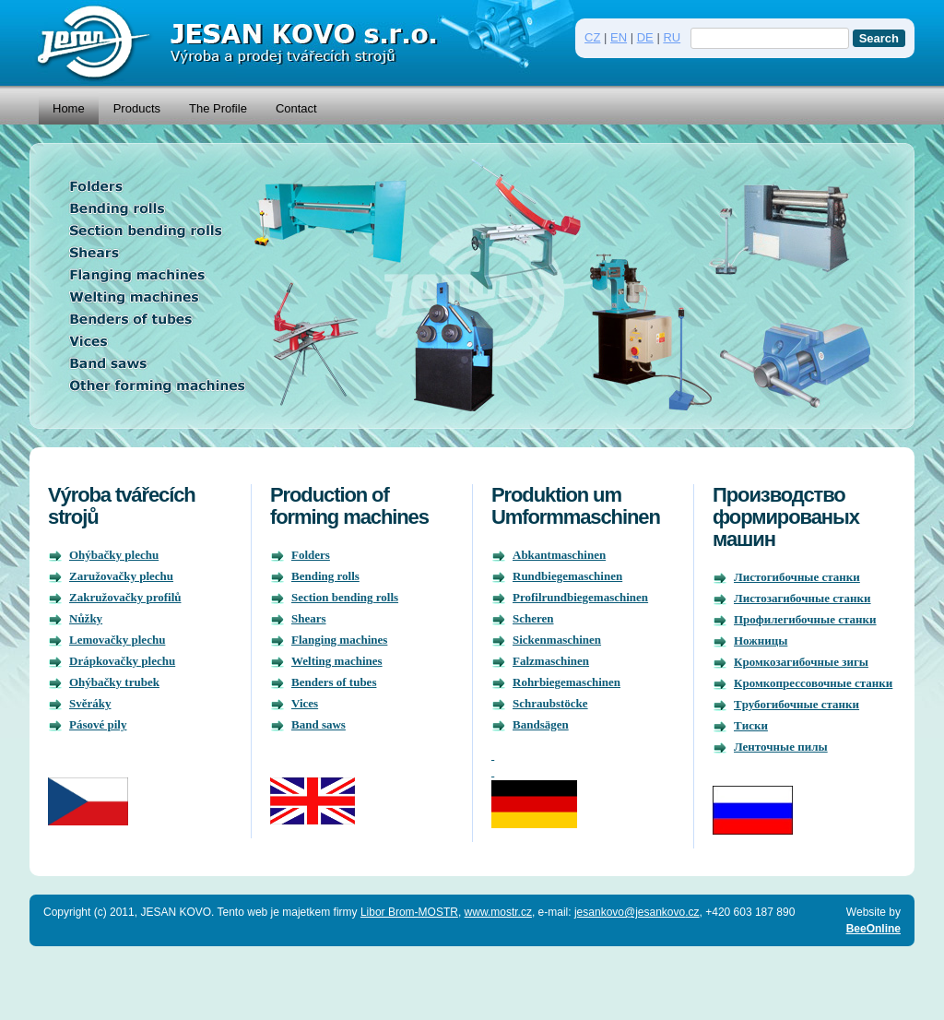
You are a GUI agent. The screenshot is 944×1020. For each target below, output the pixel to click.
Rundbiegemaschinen (567, 576)
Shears (308, 618)
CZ (592, 37)
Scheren (533, 618)
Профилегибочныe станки (805, 619)
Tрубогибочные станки (796, 704)
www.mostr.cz (498, 912)
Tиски (751, 725)
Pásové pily (97, 724)
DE (645, 37)
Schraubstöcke (550, 703)
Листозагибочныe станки (802, 598)
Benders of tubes (333, 682)
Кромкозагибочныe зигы (801, 662)
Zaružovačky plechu (121, 576)
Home (69, 108)
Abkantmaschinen (559, 555)
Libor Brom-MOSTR (409, 912)
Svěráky (90, 703)
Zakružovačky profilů (125, 597)
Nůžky (85, 618)
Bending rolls (325, 576)
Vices (304, 703)
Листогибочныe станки (797, 577)
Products (136, 108)
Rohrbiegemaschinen (566, 682)
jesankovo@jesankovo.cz (637, 912)
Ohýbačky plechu (114, 555)
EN (618, 37)
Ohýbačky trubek (114, 682)
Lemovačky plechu (117, 639)
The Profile (218, 108)
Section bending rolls (344, 597)
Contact (296, 108)
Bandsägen (541, 724)
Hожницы (760, 640)
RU (671, 37)
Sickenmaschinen (557, 639)
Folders (310, 555)
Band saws (318, 724)
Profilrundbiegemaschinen (580, 597)
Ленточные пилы (781, 746)
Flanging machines (339, 639)
